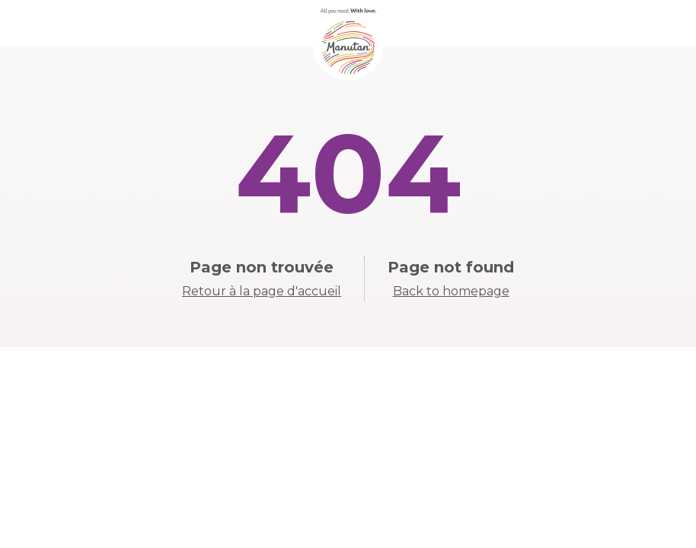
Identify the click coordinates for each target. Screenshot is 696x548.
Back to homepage (451, 291)
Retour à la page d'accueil (261, 291)
